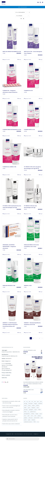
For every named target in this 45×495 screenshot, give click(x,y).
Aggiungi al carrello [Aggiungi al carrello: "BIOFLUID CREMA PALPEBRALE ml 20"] (6, 59)
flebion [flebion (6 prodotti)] (39, 409)
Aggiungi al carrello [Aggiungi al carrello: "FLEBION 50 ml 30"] (28, 98)
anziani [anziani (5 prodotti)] (25, 405)
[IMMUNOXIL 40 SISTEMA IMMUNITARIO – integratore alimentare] (12, 230)
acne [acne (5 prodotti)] (41, 401)
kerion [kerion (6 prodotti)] (41, 413)
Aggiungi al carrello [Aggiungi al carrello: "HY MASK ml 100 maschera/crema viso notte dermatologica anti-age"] (6, 213)
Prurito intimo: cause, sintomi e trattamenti (11, 423)
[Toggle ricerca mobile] (40, 2)
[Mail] (7, 382)
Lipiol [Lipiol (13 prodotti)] (28, 415)
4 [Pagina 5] (39, 338)
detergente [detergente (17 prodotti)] (31, 409)
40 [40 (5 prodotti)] (24, 401)
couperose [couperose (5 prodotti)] (33, 407)
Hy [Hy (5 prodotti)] (28, 411)
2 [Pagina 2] (33, 338)
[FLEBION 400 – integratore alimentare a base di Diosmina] (12, 75)
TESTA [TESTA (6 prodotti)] (34, 421)
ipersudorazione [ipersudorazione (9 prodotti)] (27, 413)
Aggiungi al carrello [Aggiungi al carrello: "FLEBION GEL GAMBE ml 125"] (6, 174)
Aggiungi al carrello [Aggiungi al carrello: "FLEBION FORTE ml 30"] (28, 135)
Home (19, 7)
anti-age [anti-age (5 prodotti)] (25, 403)
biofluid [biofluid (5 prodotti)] (37, 405)
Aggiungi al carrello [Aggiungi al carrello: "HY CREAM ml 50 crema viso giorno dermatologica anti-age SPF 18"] (28, 174)
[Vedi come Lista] (23, 18)
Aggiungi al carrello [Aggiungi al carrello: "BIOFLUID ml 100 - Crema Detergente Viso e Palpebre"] (28, 59)
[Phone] (5, 382)
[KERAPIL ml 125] (33, 270)
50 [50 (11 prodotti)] (26, 401)
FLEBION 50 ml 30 (28, 90)
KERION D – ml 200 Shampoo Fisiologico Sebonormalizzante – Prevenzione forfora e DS (10, 324)
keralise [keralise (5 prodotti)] (32, 413)
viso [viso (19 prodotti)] (38, 421)
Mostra (19, 15)
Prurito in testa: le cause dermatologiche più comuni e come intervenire (11, 406)
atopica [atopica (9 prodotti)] (33, 405)
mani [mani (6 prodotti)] (32, 415)
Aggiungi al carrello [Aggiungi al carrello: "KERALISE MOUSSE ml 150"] (6, 291)
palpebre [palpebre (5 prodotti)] (25, 417)
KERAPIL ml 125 (27, 285)
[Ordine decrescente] (29, 12)
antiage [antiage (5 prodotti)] (35, 403)
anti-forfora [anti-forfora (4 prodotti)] (30, 403)
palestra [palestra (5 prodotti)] (39, 415)
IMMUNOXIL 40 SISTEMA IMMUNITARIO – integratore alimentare (9, 246)
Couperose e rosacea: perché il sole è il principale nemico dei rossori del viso (10, 420)
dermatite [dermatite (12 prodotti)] (26, 409)
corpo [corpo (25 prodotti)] (29, 407)
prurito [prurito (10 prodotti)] (25, 419)
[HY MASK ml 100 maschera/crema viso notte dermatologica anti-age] (12, 191)
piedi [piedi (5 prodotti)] (42, 417)
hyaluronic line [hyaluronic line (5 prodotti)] (33, 411)
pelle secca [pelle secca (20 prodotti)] (31, 417)
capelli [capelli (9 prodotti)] (25, 407)
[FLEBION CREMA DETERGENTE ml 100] (12, 114)
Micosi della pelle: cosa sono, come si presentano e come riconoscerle (9, 415)
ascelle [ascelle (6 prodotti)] (29, 405)
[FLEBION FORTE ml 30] (33, 114)
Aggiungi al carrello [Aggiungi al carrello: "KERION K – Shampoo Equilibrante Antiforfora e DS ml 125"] (28, 332)
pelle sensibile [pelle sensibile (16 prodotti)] (36, 417)
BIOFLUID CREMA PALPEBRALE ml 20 (12, 51)
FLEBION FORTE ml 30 (29, 129)
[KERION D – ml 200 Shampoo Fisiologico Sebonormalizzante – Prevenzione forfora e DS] (12, 308)
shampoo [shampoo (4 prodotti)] (33, 419)
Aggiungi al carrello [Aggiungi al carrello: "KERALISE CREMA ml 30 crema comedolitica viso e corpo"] (28, 254)
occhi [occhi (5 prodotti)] (35, 415)
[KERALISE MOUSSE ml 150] (12, 270)
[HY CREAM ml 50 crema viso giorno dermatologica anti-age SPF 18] (33, 152)
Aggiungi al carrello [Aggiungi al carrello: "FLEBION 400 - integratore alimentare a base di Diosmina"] (6, 98)
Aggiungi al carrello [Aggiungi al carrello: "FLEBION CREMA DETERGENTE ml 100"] (6, 135)
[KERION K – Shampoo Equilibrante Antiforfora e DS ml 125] (33, 308)
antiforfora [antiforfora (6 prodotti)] (40, 403)
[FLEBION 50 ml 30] (33, 75)
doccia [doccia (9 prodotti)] (35, 409)
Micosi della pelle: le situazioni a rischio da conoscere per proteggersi (10, 411)
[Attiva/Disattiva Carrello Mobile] (38, 2)
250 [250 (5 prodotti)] (35, 401)
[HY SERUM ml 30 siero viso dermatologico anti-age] (33, 191)
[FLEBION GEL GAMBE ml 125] (12, 152)
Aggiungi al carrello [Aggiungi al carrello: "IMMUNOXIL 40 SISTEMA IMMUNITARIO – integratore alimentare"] (6, 254)
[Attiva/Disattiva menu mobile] (42, 2)
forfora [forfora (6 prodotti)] (25, 411)
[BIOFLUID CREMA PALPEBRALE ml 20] (12, 36)
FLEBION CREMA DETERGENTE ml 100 (12, 129)
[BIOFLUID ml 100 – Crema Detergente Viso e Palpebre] (33, 36)
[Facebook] (2, 382)
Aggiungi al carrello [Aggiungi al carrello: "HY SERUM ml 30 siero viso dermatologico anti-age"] (28, 213)
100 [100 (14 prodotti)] (29, 401)
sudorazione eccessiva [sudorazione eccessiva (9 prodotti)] (28, 421)
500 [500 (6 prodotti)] (38, 401)
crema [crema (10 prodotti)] (38, 407)
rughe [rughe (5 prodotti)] (29, 419)
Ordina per (20, 12)
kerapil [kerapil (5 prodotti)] (37, 413)
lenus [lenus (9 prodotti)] (25, 415)
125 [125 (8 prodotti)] (32, 401)
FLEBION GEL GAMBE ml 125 (9, 166)
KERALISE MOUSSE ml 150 (9, 285)
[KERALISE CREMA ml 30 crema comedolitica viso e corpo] (33, 230)
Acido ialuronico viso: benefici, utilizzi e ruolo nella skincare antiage (11, 402)
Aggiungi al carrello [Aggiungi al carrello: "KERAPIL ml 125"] (28, 291)
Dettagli (19, 59)
